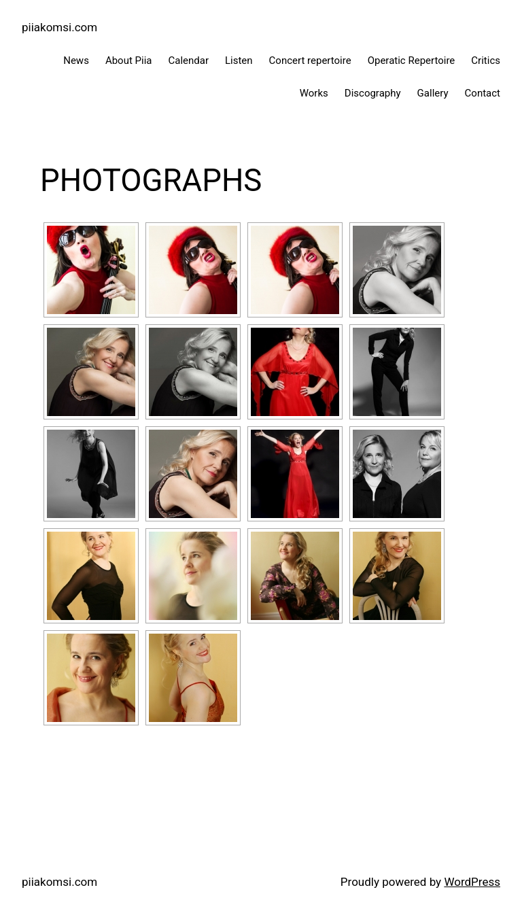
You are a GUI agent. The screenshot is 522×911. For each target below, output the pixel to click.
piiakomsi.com (59, 27)
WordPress (472, 882)
